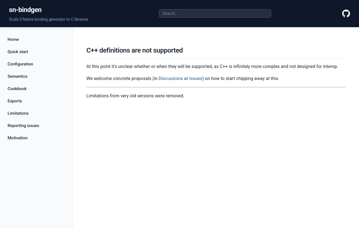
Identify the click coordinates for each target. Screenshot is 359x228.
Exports (15, 101)
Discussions (171, 78)
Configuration (20, 64)
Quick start (18, 51)
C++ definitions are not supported (134, 50)
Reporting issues (23, 125)
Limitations (18, 113)
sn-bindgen (25, 10)
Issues (195, 78)
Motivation (18, 137)
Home (13, 39)
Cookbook (17, 88)
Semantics (17, 76)
